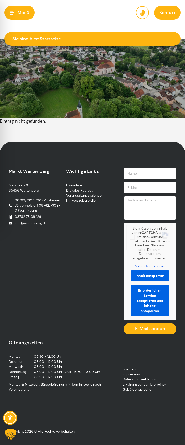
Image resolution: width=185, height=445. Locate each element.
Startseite (50, 39)
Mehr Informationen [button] (150, 266)
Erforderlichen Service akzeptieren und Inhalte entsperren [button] (150, 300)
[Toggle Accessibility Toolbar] (10, 417)
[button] (19, 13)
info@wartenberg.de (31, 223)
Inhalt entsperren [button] (150, 276)
